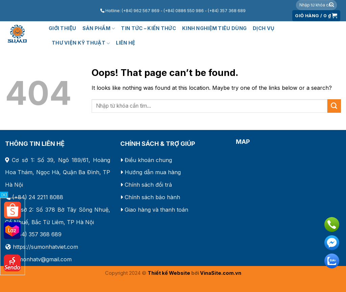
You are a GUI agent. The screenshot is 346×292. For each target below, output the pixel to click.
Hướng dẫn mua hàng (153, 172)
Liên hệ (125, 43)
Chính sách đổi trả (148, 184)
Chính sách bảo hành (152, 197)
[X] (4, 194)
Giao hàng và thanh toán (156, 209)
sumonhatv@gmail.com (42, 259)
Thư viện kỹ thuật (81, 43)
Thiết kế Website (169, 273)
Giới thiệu (62, 28)
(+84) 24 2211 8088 (37, 197)
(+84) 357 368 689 (36, 234)
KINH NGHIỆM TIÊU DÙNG (214, 28)
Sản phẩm (98, 28)
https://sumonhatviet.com (45, 246)
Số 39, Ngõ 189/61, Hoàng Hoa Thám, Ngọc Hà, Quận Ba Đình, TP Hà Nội (57, 172)
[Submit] (331, 5)
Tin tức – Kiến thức (148, 28)
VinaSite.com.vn (220, 273)
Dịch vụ (263, 28)
